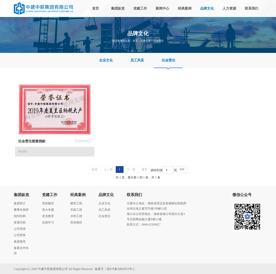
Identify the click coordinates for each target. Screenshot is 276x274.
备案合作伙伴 (21, 250)
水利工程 (76, 216)
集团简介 (20, 203)
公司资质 (20, 228)
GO (182, 169)
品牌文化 (207, 8)
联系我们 (251, 8)
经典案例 (185, 8)
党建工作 (140, 8)
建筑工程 (76, 203)
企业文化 (106, 60)
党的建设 (48, 203)
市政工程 (76, 209)
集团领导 (20, 241)
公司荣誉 (20, 235)
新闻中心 (162, 8)
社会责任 (158, 40)
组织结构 (20, 216)
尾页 (145, 169)
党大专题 (48, 209)
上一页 (108, 169)
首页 (95, 8)
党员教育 (48, 216)
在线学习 (48, 222)
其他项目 (76, 222)
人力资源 (229, 8)
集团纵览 (118, 8)
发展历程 (20, 222)
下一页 (131, 169)
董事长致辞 (21, 209)
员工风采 (137, 60)
